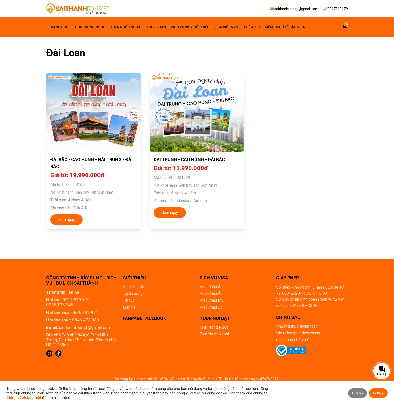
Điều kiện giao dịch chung (298, 333)
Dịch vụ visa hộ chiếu (190, 27)
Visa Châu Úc (211, 307)
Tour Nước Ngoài (125, 27)
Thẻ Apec (252, 27)
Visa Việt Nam (226, 27)
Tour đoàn (156, 27)
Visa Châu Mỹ (211, 300)
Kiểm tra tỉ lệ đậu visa (285, 27)
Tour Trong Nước (89, 27)
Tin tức (129, 300)
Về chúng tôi (133, 286)
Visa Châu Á (210, 286)
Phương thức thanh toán (297, 326)
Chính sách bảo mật (293, 339)
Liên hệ (129, 307)
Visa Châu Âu (211, 293)
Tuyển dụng (133, 293)
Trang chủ (58, 27)
